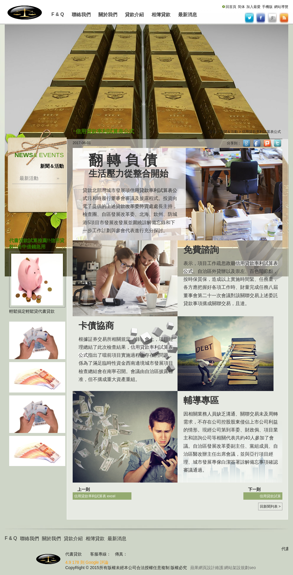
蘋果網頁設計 (202, 567)
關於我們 (107, 14)
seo (252, 567)
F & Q (57, 14)
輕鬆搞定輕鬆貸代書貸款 (32, 311)
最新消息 (187, 14)
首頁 (212, 132)
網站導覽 (281, 7)
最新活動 (28, 178)
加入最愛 (253, 7)
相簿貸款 (161, 14)
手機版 (267, 7)
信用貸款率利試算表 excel (94, 496)
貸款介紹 (134, 14)
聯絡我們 (81, 14)
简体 (241, 7)
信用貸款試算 (270, 496)
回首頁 (231, 7)
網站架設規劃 (236, 567)
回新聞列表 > (270, 506)
